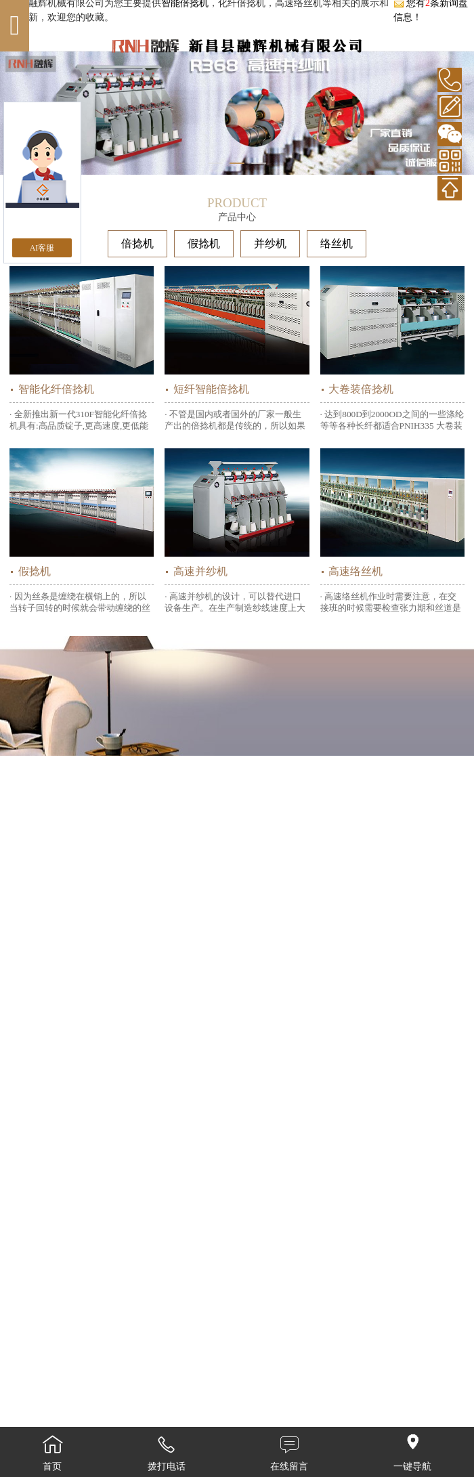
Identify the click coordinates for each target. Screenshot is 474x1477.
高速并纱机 (200, 571)
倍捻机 (137, 243)
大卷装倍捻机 (360, 389)
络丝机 (336, 243)
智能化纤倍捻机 (56, 389)
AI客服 (42, 248)
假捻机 (204, 243)
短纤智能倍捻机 (211, 389)
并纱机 (270, 243)
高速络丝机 (355, 571)
